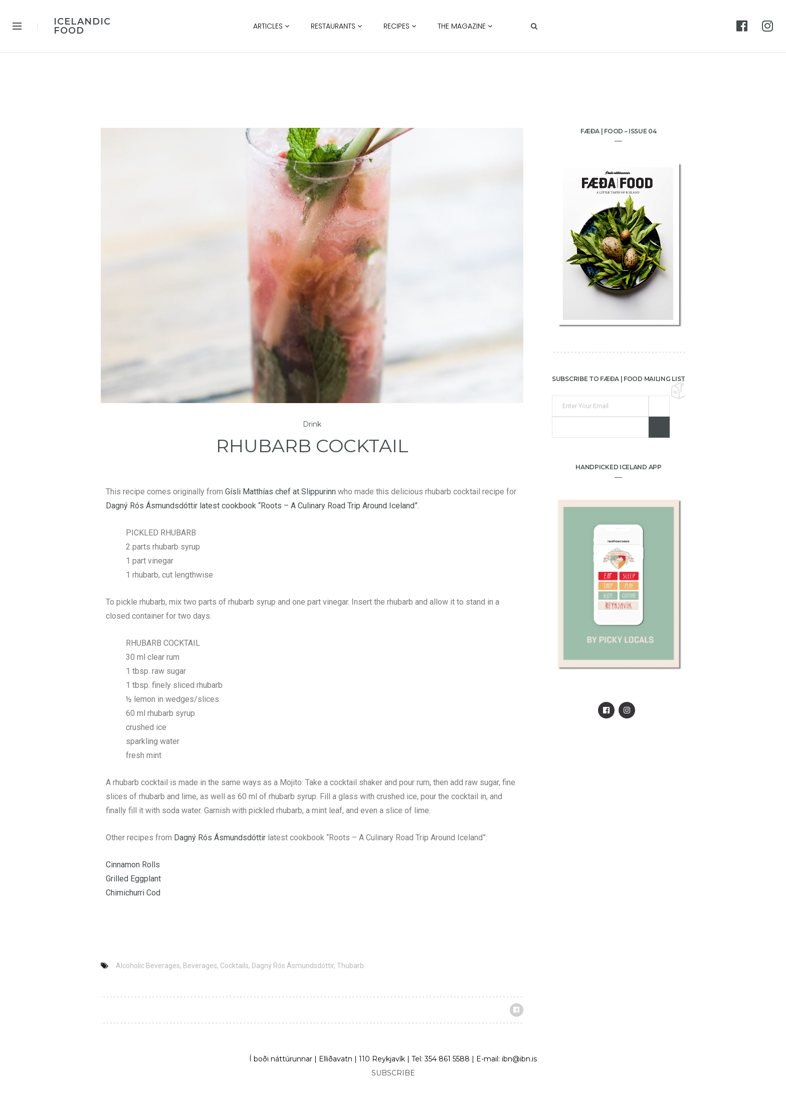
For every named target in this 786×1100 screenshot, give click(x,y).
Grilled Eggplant (133, 878)
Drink (312, 424)
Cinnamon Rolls (133, 864)
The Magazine (465, 26)
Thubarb (350, 966)
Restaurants (336, 26)
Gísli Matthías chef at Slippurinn (280, 491)
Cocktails (234, 966)
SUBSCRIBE (393, 1072)
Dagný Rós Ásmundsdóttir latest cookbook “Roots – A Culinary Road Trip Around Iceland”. (262, 505)
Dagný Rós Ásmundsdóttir (220, 837)
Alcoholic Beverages (148, 966)
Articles (271, 26)
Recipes (399, 26)
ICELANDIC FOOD (82, 26)
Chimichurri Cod (133, 892)
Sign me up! (659, 427)
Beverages (200, 966)
